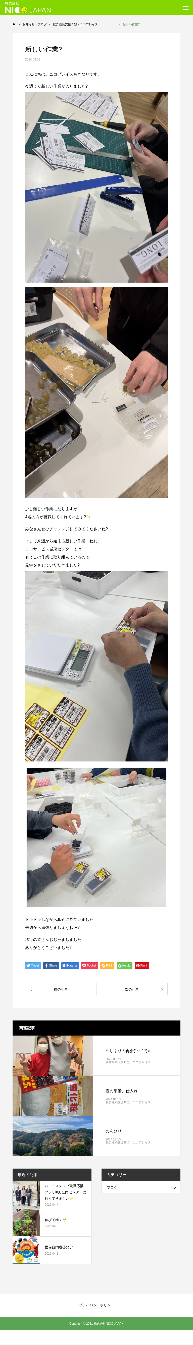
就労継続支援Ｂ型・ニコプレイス (137, 1062)
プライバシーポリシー (96, 1305)
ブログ (112, 1187)
